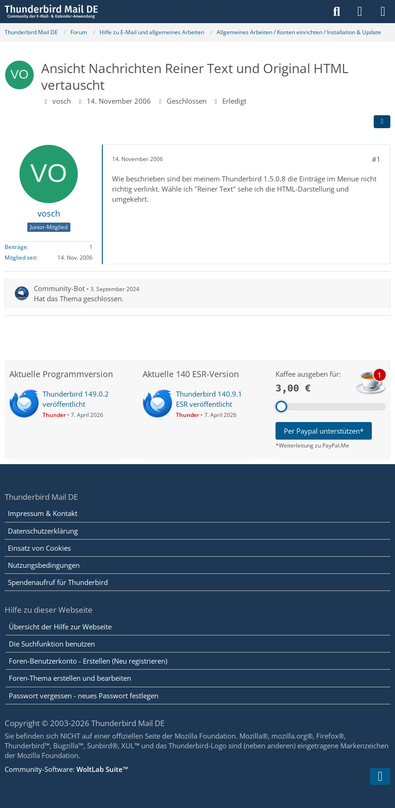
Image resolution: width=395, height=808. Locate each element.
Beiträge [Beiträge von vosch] (16, 247)
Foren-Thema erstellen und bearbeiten (70, 678)
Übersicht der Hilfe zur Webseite (60, 626)
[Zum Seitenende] (380, 776)
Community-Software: (66, 769)
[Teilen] (382, 121)
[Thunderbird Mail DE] (51, 11)
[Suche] (336, 11)
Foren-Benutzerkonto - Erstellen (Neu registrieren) (88, 660)
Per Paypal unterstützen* (324, 430)
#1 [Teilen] (376, 159)
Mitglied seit (20, 257)
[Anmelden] (360, 11)
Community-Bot (59, 288)
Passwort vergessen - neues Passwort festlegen (83, 695)
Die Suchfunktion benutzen (52, 643)
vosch (61, 101)
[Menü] (383, 11)
